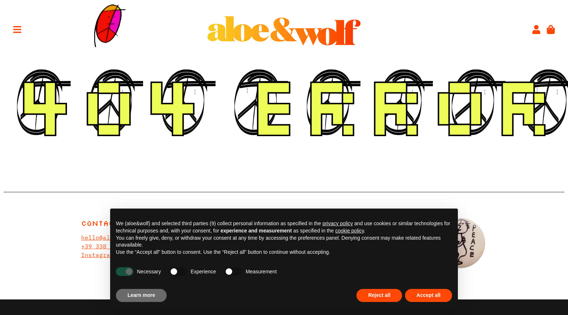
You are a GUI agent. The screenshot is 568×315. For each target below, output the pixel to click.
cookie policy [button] (349, 231)
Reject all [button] (379, 295)
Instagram (97, 255)
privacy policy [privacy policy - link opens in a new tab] (337, 223)
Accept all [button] (428, 295)
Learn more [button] (141, 295)
